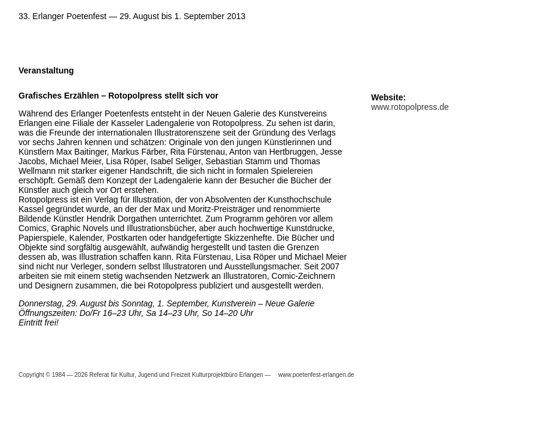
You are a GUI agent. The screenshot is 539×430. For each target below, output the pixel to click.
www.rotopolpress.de (410, 107)
